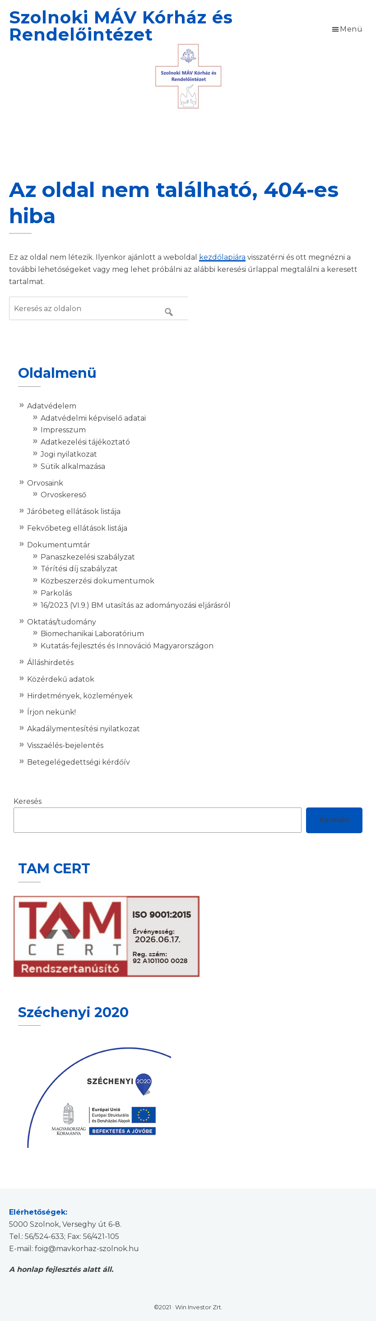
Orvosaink (45, 483)
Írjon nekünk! (51, 712)
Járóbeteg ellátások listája (74, 511)
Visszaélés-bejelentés (65, 745)
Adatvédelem (51, 406)
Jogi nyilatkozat (69, 454)
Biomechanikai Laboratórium (92, 633)
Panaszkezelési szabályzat (88, 557)
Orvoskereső (63, 495)
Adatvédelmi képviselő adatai (93, 418)
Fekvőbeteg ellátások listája (77, 528)
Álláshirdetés (50, 662)
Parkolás (56, 593)
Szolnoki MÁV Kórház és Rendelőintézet (121, 26)
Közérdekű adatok (60, 679)
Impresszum (63, 430)
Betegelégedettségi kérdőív (78, 762)
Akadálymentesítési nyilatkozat (83, 729)
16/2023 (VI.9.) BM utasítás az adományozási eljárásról (136, 605)
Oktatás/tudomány (61, 622)
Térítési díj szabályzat (79, 568)
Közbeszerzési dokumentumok (97, 581)
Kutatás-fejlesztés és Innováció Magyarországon (127, 646)
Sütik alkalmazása (73, 466)
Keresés (28, 801)
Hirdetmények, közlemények (80, 696)
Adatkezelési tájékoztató (85, 442)
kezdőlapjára (222, 257)
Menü (351, 29)
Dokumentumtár (58, 545)
